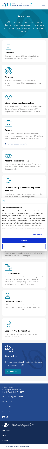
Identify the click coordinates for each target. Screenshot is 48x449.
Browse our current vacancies (16, 144)
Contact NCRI (13, 371)
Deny (24, 246)
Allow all (24, 240)
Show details (37, 234)
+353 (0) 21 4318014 (15, 397)
